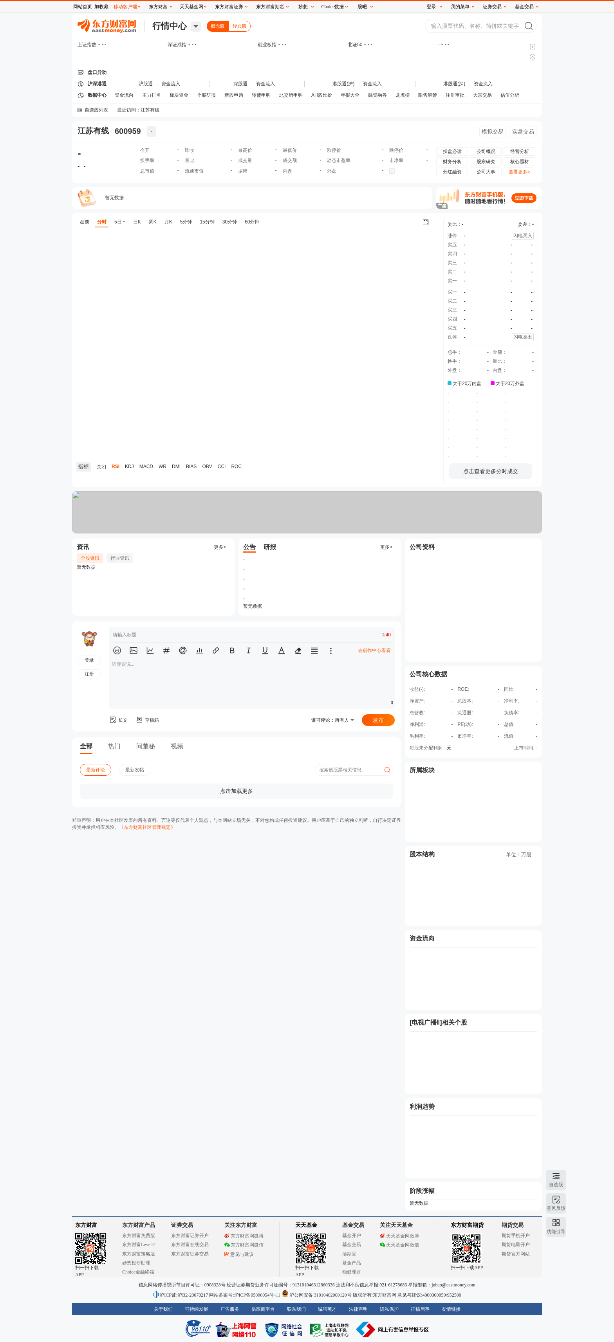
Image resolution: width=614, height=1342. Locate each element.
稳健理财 (351, 1272)
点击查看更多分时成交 (490, 471)
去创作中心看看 (374, 650)
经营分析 (519, 151)
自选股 (556, 1184)
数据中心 (97, 95)
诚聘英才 (327, 1309)
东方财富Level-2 (138, 1244)
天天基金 (306, 1225)
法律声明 (358, 1309)
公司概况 (486, 151)
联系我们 (296, 1309)
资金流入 (170, 83)
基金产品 (351, 1263)
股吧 (362, 6)
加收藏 (101, 6)
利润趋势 (422, 1106)
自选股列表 (96, 110)
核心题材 (519, 161)
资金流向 (124, 95)
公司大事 (486, 172)
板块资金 (179, 95)
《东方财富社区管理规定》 (147, 827)
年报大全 (350, 95)
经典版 (240, 26)
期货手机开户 (516, 1235)
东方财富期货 (467, 1225)
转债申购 (261, 95)
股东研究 (486, 161)
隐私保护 (389, 1309)
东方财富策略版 (138, 1254)
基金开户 (351, 1235)
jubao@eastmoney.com (453, 1285)
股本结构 (422, 854)
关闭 (64, 21)
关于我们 (163, 1309)
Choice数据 (332, 6)
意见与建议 (239, 1254)
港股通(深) (454, 83)
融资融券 (377, 95)
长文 (118, 720)
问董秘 (145, 746)
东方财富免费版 (138, 1235)
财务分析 (452, 161)
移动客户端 (125, 6)
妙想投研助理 (136, 1263)
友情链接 (451, 1309)
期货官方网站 (516, 1254)
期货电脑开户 (516, 1244)
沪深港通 (97, 83)
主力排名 (151, 95)
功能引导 (556, 1231)
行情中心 (169, 26)
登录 (431, 6)
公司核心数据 (428, 674)
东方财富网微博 (244, 1236)
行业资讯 (119, 558)
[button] (117, 650)
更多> (220, 547)
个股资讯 (90, 558)
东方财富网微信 (244, 1245)
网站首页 (82, 6)
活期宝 (349, 1254)
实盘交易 (523, 131)
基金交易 (351, 1244)
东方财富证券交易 (190, 1254)
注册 (89, 674)
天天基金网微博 (399, 1236)
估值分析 (509, 95)
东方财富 (86, 1225)
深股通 (240, 83)
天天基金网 (191, 6)
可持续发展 (196, 1309)
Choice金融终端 (138, 1272)
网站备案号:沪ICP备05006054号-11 (245, 1295)
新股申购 (233, 95)
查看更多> (519, 172)
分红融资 (452, 172)
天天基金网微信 (399, 1245)
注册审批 (455, 95)
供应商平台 (263, 1309)
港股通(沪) (343, 83)
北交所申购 (291, 95)
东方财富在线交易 (190, 1244)
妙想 (303, 6)
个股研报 (206, 95)
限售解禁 (427, 95)
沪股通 (146, 83)
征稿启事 (420, 1309)
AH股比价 (321, 95)
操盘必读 (452, 151)
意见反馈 (556, 1208)
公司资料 (422, 547)
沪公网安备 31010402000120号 (317, 1295)
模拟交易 (493, 131)
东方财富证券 (229, 6)
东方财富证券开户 (190, 1235)
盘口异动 (97, 72)
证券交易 (492, 6)
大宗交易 (482, 95)
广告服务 (229, 1309)
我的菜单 (460, 6)
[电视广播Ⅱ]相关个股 (438, 1022)
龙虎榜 (402, 95)
